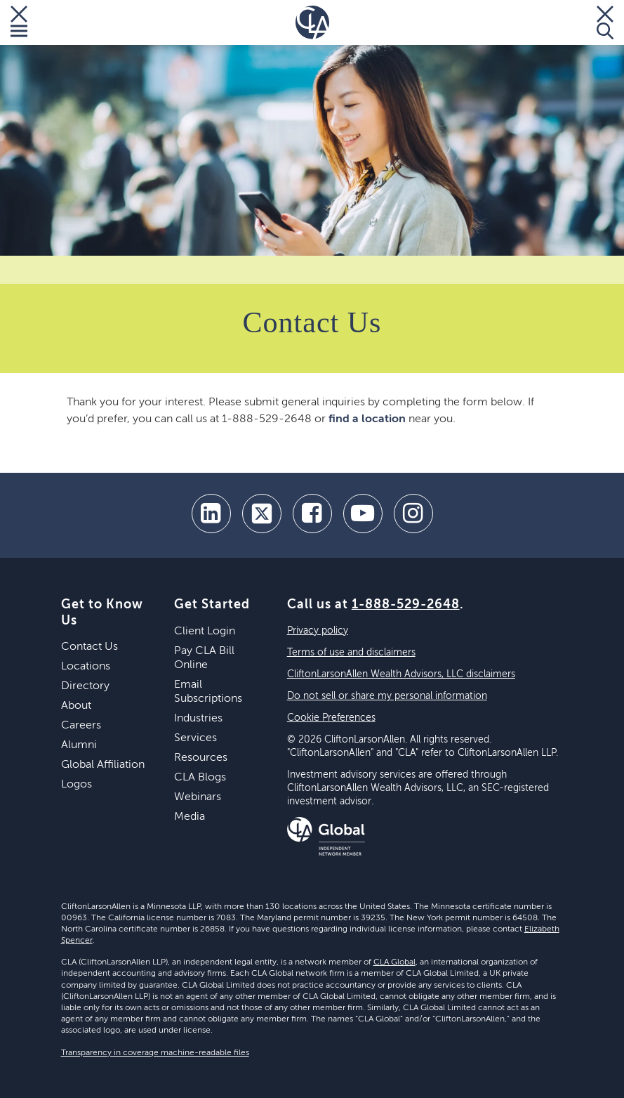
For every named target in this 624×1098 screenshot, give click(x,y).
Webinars (197, 797)
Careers (81, 725)
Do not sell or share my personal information (387, 696)
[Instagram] (413, 513)
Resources (200, 758)
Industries (198, 718)
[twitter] (261, 513)
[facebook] (312, 513)
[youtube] (363, 513)
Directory (85, 686)
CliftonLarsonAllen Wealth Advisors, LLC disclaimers (401, 674)
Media (189, 817)
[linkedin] (211, 513)
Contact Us (89, 647)
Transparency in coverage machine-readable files (155, 1053)
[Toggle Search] (605, 22)
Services (195, 738)
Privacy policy (317, 631)
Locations (85, 666)
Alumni (79, 745)
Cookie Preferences (331, 718)
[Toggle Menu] (19, 22)
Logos (76, 784)
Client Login (204, 631)
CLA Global (394, 962)
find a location (367, 419)
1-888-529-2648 (406, 605)
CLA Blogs (200, 777)
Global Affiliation (103, 765)
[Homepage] (312, 22)
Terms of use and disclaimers (351, 653)
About (76, 706)
